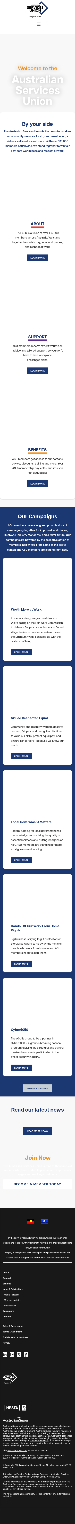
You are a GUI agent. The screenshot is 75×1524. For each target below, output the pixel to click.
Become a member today (37, 1184)
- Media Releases (11, 1294)
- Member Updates (12, 1300)
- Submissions (9, 1305)
